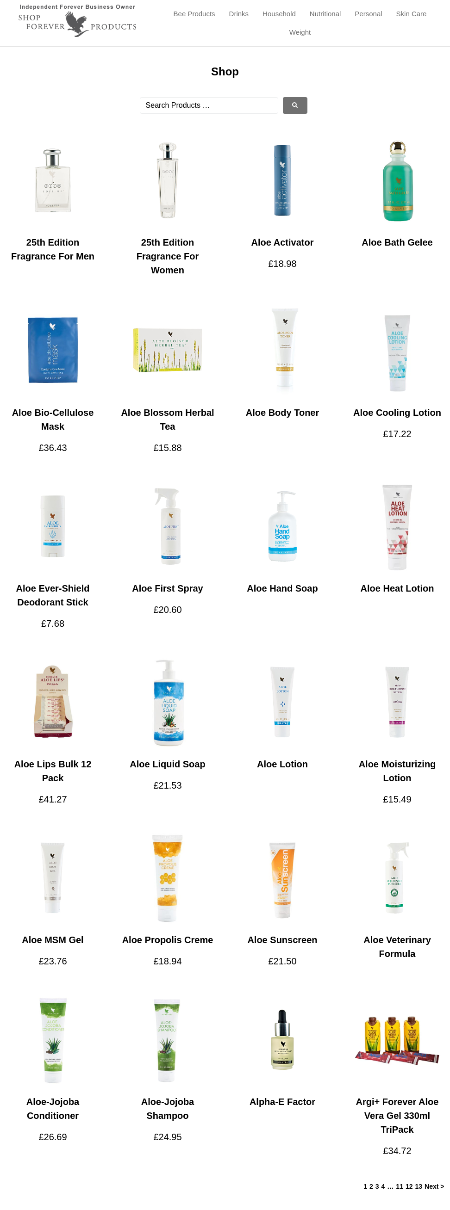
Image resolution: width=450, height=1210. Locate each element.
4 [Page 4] (383, 1186)
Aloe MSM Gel (52, 940)
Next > (434, 1186)
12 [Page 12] (409, 1186)
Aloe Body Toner (282, 412)
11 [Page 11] (399, 1186)
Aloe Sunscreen (282, 940)
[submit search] (295, 105)
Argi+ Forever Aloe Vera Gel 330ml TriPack (397, 1116)
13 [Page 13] (419, 1186)
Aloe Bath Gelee (397, 242)
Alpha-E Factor (282, 1102)
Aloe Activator (282, 242)
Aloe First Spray (167, 588)
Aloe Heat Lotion (397, 588)
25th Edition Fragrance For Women (168, 256)
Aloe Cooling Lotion (397, 412)
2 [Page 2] (371, 1186)
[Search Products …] (209, 105)
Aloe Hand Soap (282, 588)
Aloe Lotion (282, 764)
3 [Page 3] (377, 1186)
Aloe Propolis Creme (167, 940)
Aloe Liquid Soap (167, 764)
